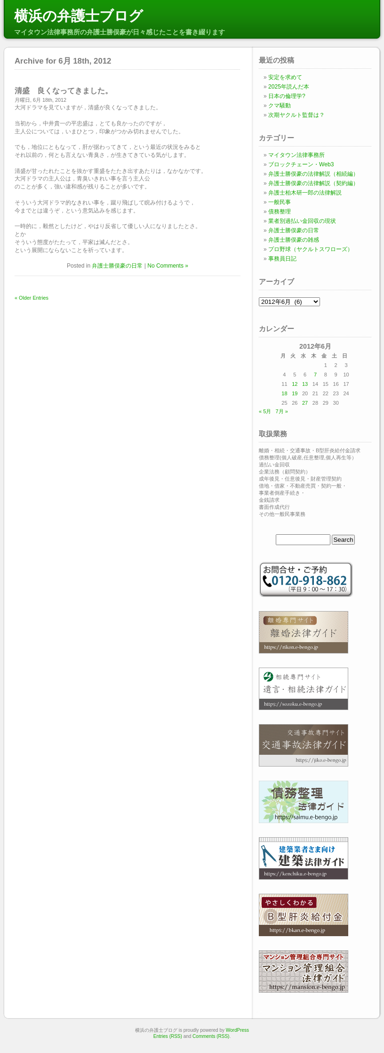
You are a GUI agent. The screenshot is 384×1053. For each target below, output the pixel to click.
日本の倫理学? (286, 96)
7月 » (281, 411)
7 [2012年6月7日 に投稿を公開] (315, 374)
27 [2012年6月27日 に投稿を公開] (305, 403)
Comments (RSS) (210, 1036)
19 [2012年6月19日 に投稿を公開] (294, 393)
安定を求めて (285, 77)
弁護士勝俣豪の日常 (117, 265)
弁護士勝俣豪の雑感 (293, 240)
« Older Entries (31, 298)
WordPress (237, 1030)
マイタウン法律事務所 (296, 155)
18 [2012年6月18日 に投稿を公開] (284, 393)
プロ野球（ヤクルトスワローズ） (310, 249)
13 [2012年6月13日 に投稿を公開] (305, 384)
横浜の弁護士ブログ (78, 16)
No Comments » (167, 265)
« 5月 (265, 411)
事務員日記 (282, 258)
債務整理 (279, 211)
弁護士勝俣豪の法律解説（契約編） (313, 183)
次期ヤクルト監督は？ (296, 115)
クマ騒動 (279, 105)
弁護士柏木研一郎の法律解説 (305, 192)
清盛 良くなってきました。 (63, 91)
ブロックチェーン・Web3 (301, 164)
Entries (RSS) (167, 1036)
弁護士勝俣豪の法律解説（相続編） (313, 174)
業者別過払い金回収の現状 (302, 221)
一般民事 (279, 202)
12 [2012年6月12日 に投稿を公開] (294, 384)
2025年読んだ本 (288, 86)
